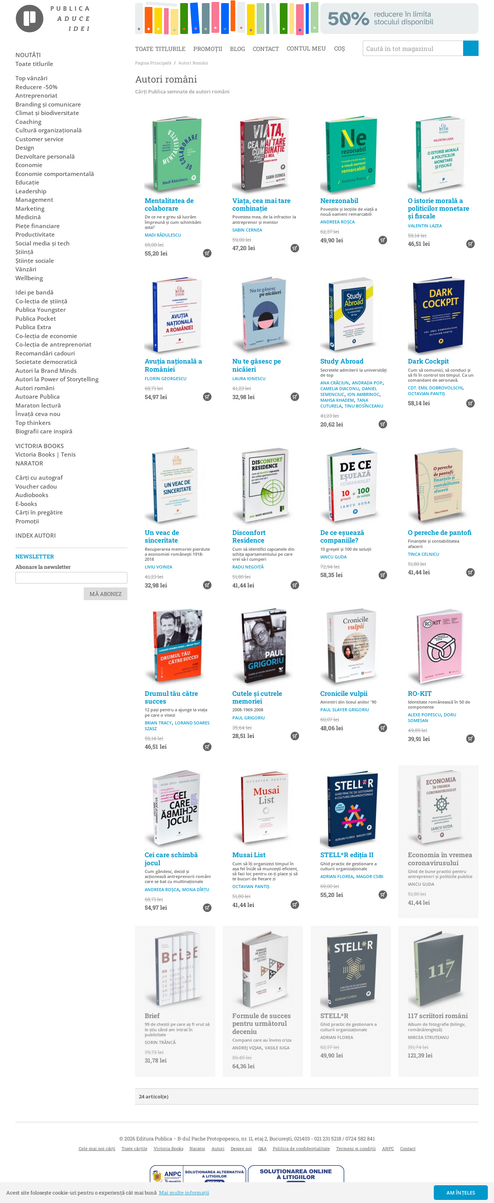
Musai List (249, 854)
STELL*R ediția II (347, 854)
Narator (197, 1148)
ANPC (388, 1148)
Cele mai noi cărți (97, 1148)
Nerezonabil (339, 200)
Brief (152, 1015)
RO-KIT (420, 693)
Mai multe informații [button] (184, 1192)
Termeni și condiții (356, 1148)
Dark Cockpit (428, 361)
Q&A (262, 1148)
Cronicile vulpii (343, 693)
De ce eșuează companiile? (342, 536)
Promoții (207, 48)
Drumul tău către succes (171, 697)
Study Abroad (342, 361)
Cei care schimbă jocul (171, 858)
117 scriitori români (438, 1015)
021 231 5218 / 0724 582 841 (344, 1138)
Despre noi (241, 1148)
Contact (266, 48)
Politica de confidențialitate (301, 1148)
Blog (237, 48)
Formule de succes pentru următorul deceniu (261, 1023)
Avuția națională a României (173, 365)
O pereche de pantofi (440, 532)
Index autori (35, 535)
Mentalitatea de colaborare (169, 204)
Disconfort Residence (249, 536)
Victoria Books (168, 1148)
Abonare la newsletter (43, 566)
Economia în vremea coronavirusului (440, 858)
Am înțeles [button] (461, 1192)
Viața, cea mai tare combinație (261, 204)
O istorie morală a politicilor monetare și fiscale (438, 208)
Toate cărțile (134, 1148)
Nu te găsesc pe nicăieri (256, 365)
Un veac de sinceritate (162, 536)
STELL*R (334, 1015)
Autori (218, 1148)
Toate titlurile (160, 48)
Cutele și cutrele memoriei (257, 697)
